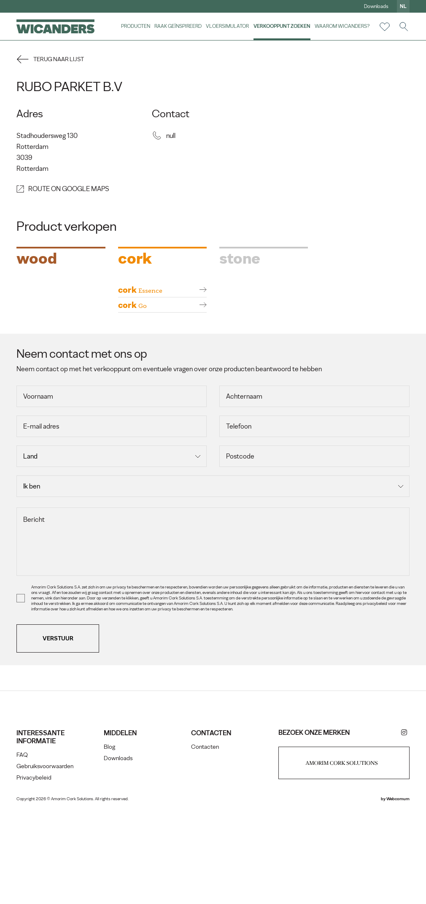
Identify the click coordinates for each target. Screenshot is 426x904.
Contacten (205, 836)
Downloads (376, 6)
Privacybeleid (34, 867)
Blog (110, 836)
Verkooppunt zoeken (281, 26)
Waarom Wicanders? (341, 26)
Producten (135, 26)
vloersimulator (227, 26)
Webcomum (397, 888)
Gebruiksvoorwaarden (45, 856)
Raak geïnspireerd (178, 26)
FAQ (22, 844)
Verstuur (58, 728)
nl (402, 6)
